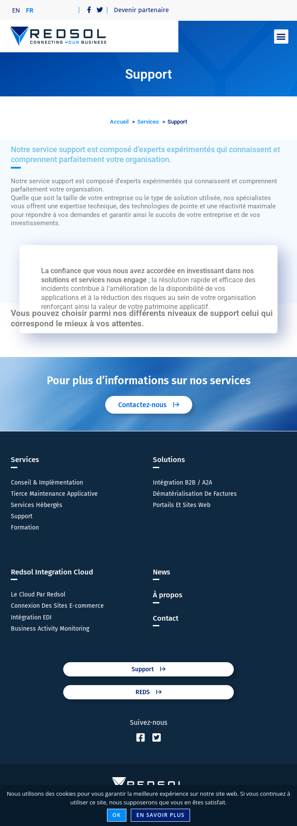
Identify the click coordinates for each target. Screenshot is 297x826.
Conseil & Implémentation (47, 482)
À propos (167, 595)
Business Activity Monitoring (50, 628)
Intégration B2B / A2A (182, 482)
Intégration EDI (31, 617)
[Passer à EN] (16, 10)
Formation (25, 527)
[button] (281, 36)
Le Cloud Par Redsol (38, 594)
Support (21, 516)
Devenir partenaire (141, 10)
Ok (117, 815)
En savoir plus (160, 815)
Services (25, 459)
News (161, 572)
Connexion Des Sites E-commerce (57, 605)
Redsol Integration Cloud (52, 572)
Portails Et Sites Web (181, 505)
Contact (165, 618)
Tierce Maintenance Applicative (54, 494)
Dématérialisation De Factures (195, 494)
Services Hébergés (36, 505)
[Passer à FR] (29, 10)
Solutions (169, 459)
